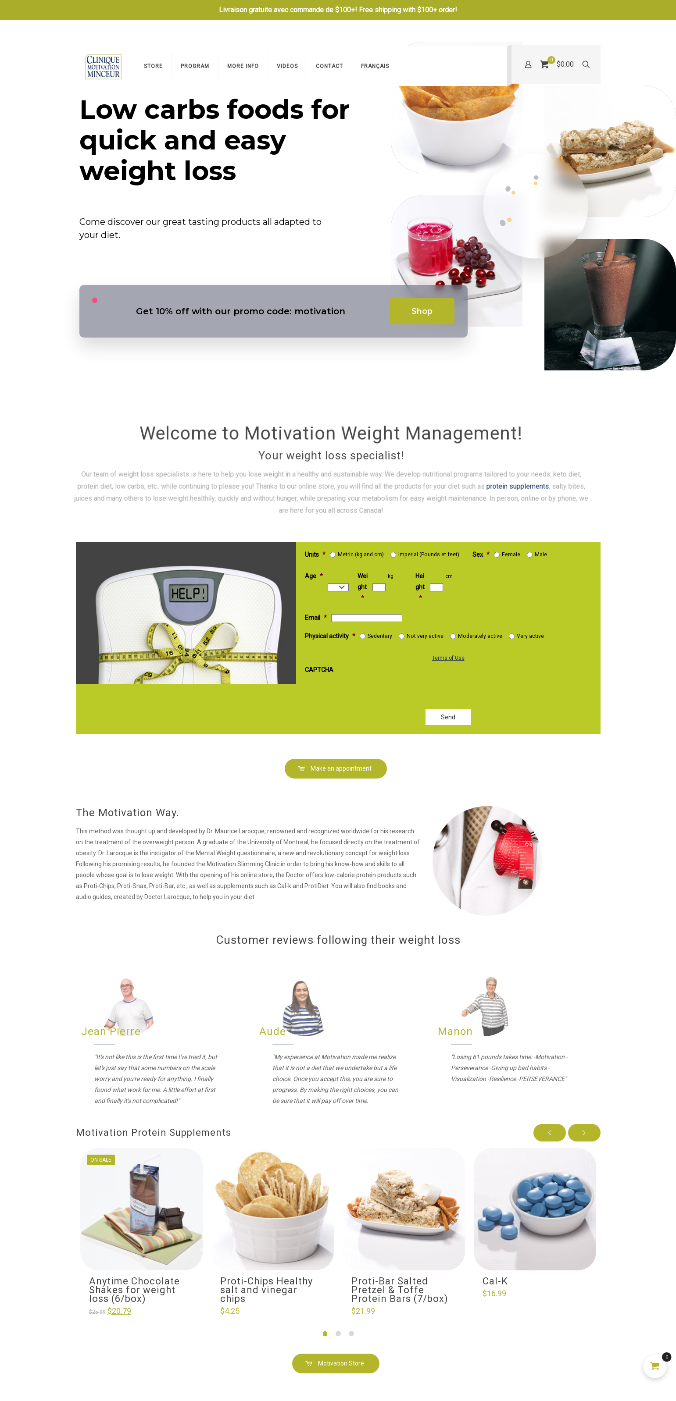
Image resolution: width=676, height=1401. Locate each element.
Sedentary (380, 636)
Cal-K (495, 1281)
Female (511, 554)
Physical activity (330, 636)
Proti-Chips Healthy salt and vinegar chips (266, 1290)
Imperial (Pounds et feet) (428, 554)
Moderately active (480, 636)
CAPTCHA (319, 669)
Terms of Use (448, 658)
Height (420, 586)
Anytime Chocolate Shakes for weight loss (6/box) (134, 1290)
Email (316, 617)
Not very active (425, 636)
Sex (481, 554)
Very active (530, 636)
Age (314, 576)
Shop (422, 311)
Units (315, 554)
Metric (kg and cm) (361, 554)
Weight (363, 586)
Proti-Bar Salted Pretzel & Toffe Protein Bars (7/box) (399, 1290)
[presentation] (404, 683)
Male (541, 554)
